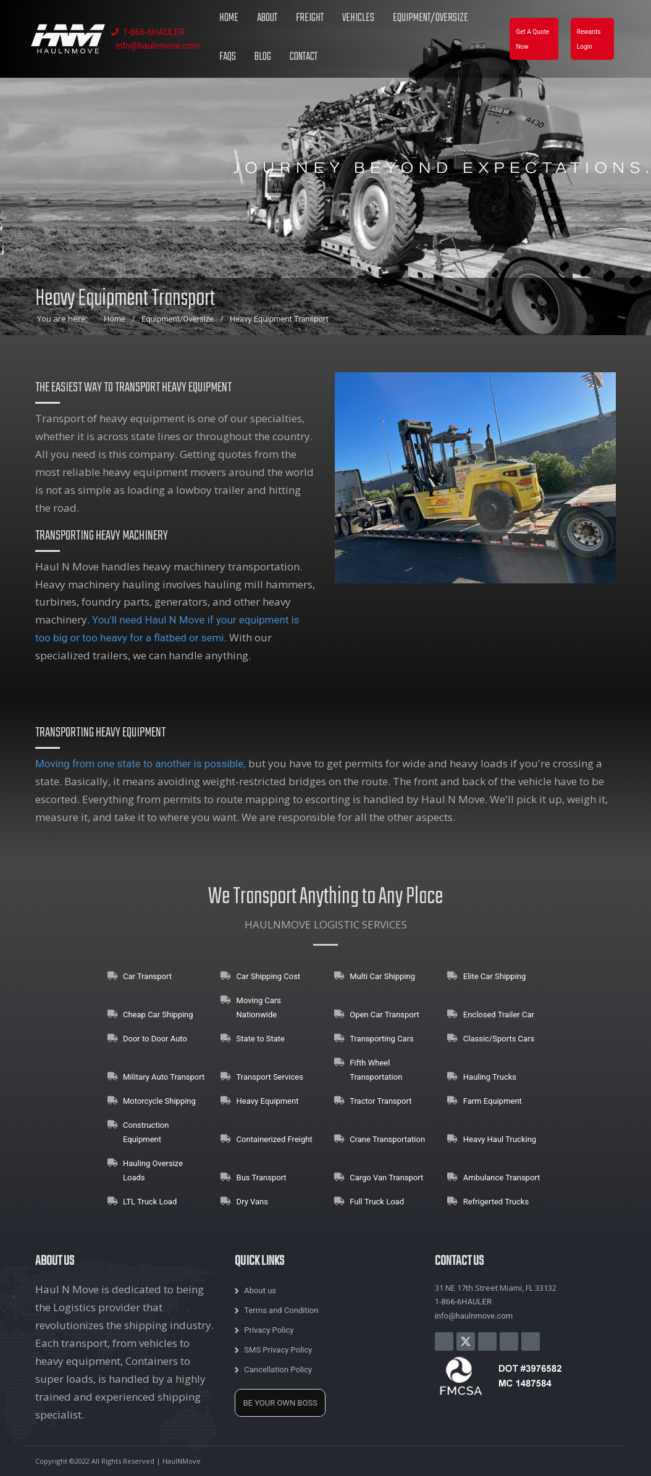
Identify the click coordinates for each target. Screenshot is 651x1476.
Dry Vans (252, 1201)
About (267, 18)
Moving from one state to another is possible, (140, 763)
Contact (303, 57)
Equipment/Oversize (430, 18)
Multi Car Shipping (382, 976)
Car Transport (147, 976)
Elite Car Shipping (494, 976)
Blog (262, 57)
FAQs (227, 57)
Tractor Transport (380, 1101)
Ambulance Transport (501, 1177)
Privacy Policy (268, 1330)
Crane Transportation (387, 1139)
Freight (310, 18)
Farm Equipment (492, 1101)
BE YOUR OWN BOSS (280, 1402)
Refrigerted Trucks (496, 1201)
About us (260, 1290)
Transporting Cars (382, 1038)
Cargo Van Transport (386, 1177)
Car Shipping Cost (269, 976)
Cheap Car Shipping (158, 1014)
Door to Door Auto (155, 1038)
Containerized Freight (275, 1139)
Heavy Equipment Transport (279, 318)
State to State (261, 1038)
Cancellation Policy (278, 1369)
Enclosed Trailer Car (498, 1014)
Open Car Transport (384, 1014)
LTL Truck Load (150, 1201)
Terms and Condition (281, 1310)
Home (228, 18)
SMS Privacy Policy (278, 1349)
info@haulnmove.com (158, 46)
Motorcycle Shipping (159, 1101)
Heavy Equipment (268, 1101)
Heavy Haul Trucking (499, 1139)
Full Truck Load (377, 1201)
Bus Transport (262, 1177)
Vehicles (358, 18)
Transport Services (270, 1077)
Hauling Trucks (489, 1077)
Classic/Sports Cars (498, 1038)
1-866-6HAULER (153, 32)
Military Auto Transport (163, 1077)
